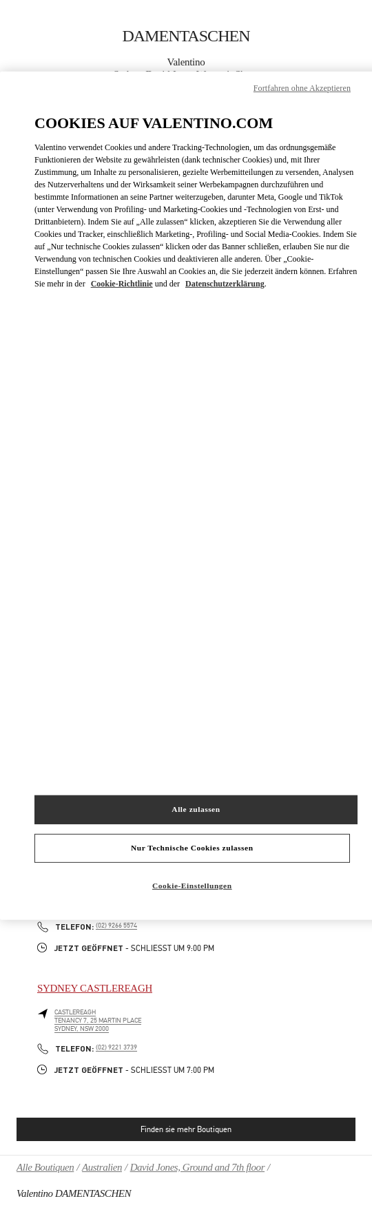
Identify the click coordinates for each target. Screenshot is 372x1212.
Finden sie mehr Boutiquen (186, 1129)
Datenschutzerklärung (225, 284)
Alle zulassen (196, 809)
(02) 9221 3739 (116, 1047)
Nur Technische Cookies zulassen (192, 848)
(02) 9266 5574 (116, 925)
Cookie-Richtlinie (122, 284)
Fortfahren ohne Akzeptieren (302, 88)
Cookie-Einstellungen (192, 885)
